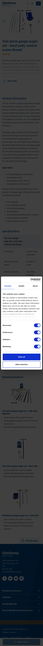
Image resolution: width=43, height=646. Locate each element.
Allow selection (21, 364)
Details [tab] (21, 286)
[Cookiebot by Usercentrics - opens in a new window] (30, 279)
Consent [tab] (7, 286)
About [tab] (35, 286)
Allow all (21, 357)
